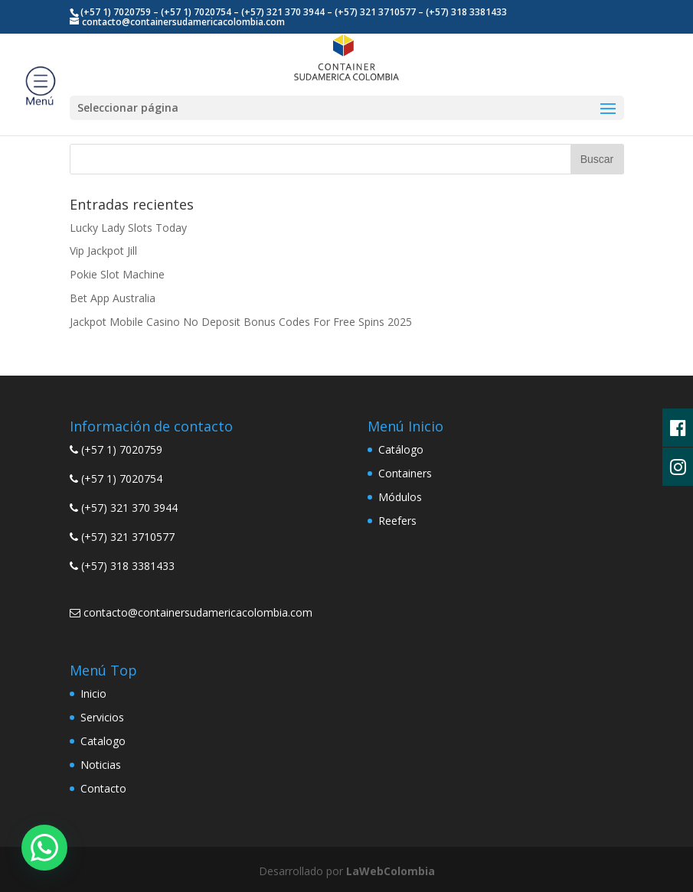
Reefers (397, 520)
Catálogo (400, 449)
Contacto (103, 788)
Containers (405, 473)
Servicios (102, 717)
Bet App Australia (112, 298)
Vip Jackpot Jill (103, 250)
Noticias (100, 764)
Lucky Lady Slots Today (128, 227)
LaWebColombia (390, 871)
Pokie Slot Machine (117, 274)
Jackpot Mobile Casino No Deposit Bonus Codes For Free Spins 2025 (241, 321)
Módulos (400, 497)
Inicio (93, 693)
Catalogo (103, 741)
